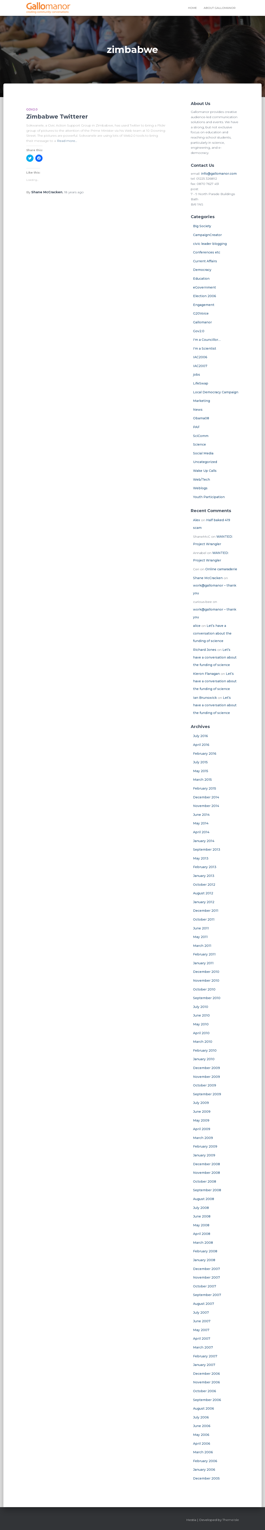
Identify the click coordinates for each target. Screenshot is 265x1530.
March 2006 (203, 1452)
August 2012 (203, 893)
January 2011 (203, 963)
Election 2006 (204, 296)
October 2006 (204, 1391)
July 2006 (201, 1417)
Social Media (203, 453)
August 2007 (203, 1304)
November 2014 (206, 806)
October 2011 (204, 919)
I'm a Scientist (204, 348)
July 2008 (201, 1208)
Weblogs (200, 488)
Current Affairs (205, 261)
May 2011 (200, 937)
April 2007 (201, 1339)
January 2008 (204, 1260)
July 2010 (200, 1007)
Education (201, 279)
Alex (196, 520)
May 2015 (200, 771)
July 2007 (201, 1312)
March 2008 (203, 1243)
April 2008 (201, 1234)
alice (197, 626)
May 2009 (201, 1120)
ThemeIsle (230, 1520)
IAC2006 (200, 357)
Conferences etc (206, 252)
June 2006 (201, 1426)
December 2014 (206, 797)
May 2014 (200, 823)
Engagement (203, 305)
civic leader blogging (210, 244)
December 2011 (205, 911)
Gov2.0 (32, 109)
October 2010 (204, 989)
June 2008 (201, 1216)
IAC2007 (200, 366)
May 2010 (201, 1024)
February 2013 (204, 867)
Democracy (202, 270)
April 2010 (201, 1033)
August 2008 (203, 1199)
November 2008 (206, 1173)
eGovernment (204, 287)
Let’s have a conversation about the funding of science (212, 633)
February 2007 (205, 1356)
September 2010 (206, 998)
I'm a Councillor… (207, 340)
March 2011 (202, 946)
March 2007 (203, 1347)
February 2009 (205, 1146)
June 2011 (201, 928)
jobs (196, 374)
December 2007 (206, 1269)
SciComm (200, 436)
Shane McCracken (208, 578)
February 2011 (204, 954)
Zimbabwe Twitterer (57, 116)
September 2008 (207, 1190)
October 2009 (204, 1085)
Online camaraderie (221, 569)
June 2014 (201, 815)
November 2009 (206, 1077)
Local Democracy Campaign (215, 392)
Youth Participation (209, 497)
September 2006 (207, 1400)
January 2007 (204, 1365)
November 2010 (206, 981)
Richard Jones (204, 650)
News (198, 410)
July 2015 (200, 762)
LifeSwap (200, 383)
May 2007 (201, 1330)
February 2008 (205, 1251)
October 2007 (204, 1286)
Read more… (67, 141)
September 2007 (207, 1295)
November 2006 (206, 1382)
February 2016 (204, 754)
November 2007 (206, 1277)
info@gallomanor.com (219, 174)
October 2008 (204, 1181)
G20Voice (201, 313)
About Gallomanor (220, 8)
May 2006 (201, 1435)
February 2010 (205, 1050)
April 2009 (201, 1129)
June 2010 (201, 1015)
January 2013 (203, 876)
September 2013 (206, 849)
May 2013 (200, 858)
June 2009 (201, 1112)
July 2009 (201, 1103)
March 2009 (203, 1138)
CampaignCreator (207, 235)
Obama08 (201, 418)
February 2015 (204, 788)
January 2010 (204, 1059)
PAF (196, 427)
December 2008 (206, 1164)
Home (192, 8)
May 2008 (201, 1225)
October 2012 (204, 885)
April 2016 (201, 745)
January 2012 (203, 902)
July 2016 (200, 736)
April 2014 (201, 832)
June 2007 (201, 1321)
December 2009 (206, 1068)
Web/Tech (201, 479)
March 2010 (202, 1042)
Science (199, 444)
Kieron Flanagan (206, 674)
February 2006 (205, 1461)
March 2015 (202, 780)
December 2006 (206, 1374)
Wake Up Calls (205, 471)
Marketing (201, 401)
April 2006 (201, 1444)
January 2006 (204, 1470)
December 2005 (206, 1478)
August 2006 (203, 1408)
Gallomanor (202, 322)
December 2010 (206, 972)
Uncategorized (205, 462)
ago (74, 192)
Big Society (202, 226)
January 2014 (203, 841)
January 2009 (204, 1155)
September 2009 (207, 1094)
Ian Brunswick (205, 698)
